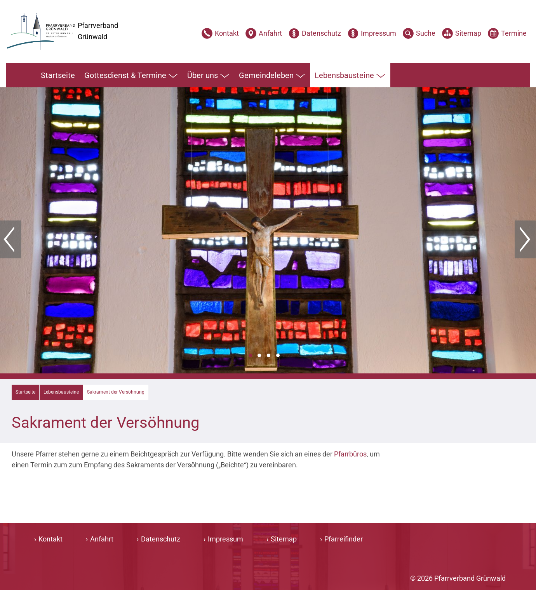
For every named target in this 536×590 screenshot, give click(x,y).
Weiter (525, 239)
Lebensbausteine (350, 76)
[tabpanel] (268, 230)
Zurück (10, 239)
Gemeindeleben (272, 76)
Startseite (58, 75)
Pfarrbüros (350, 454)
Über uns (208, 76)
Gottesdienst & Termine (131, 76)
